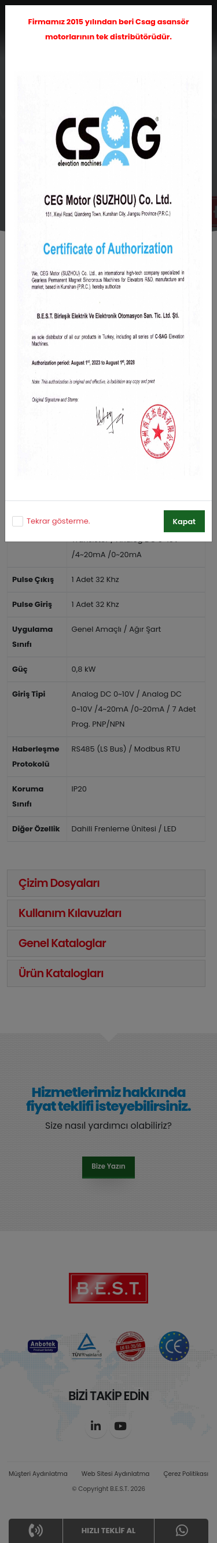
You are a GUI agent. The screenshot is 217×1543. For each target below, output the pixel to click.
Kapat (184, 521)
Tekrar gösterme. (58, 520)
